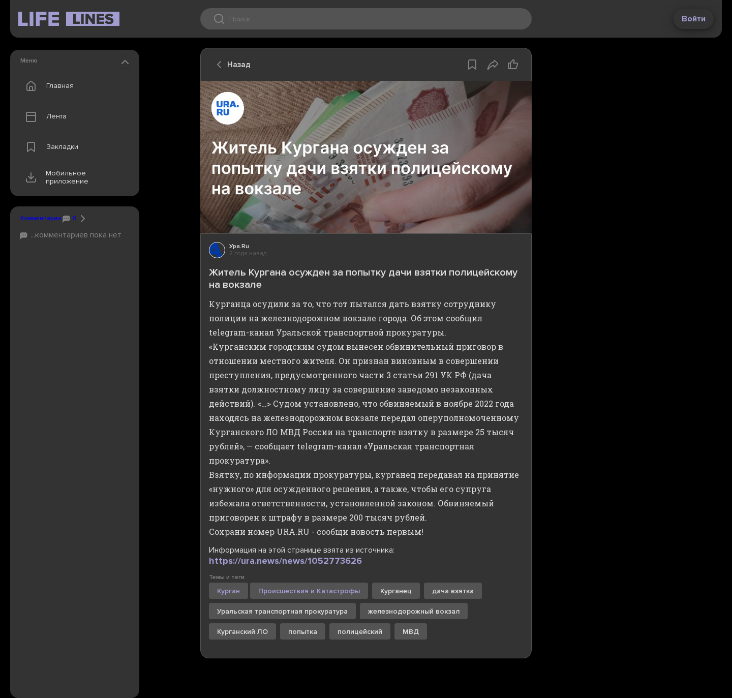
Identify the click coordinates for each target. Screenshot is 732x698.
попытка (302, 631)
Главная (47, 86)
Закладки (49, 147)
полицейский (360, 631)
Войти (694, 19)
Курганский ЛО (242, 631)
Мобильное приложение (54, 177)
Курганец (396, 591)
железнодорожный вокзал (414, 611)
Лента (44, 116)
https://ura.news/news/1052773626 (285, 560)
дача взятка (453, 591)
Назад (231, 64)
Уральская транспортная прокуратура (282, 611)
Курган (228, 591)
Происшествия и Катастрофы (309, 591)
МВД (411, 631)
